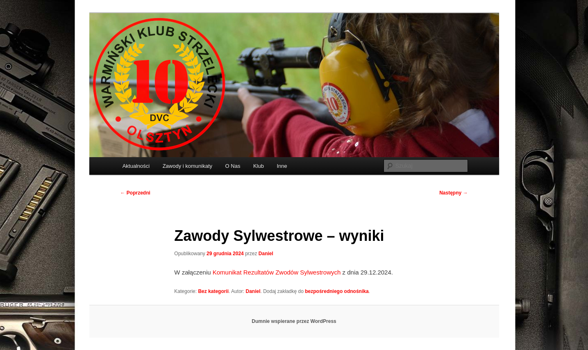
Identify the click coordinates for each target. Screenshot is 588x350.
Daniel (266, 253)
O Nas (233, 166)
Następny (453, 193)
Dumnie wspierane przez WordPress (294, 321)
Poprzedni (135, 193)
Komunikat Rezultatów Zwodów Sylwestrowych (277, 272)
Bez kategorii (213, 291)
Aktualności (136, 166)
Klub (258, 166)
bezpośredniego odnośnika (336, 291)
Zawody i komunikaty (187, 166)
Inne (282, 166)
